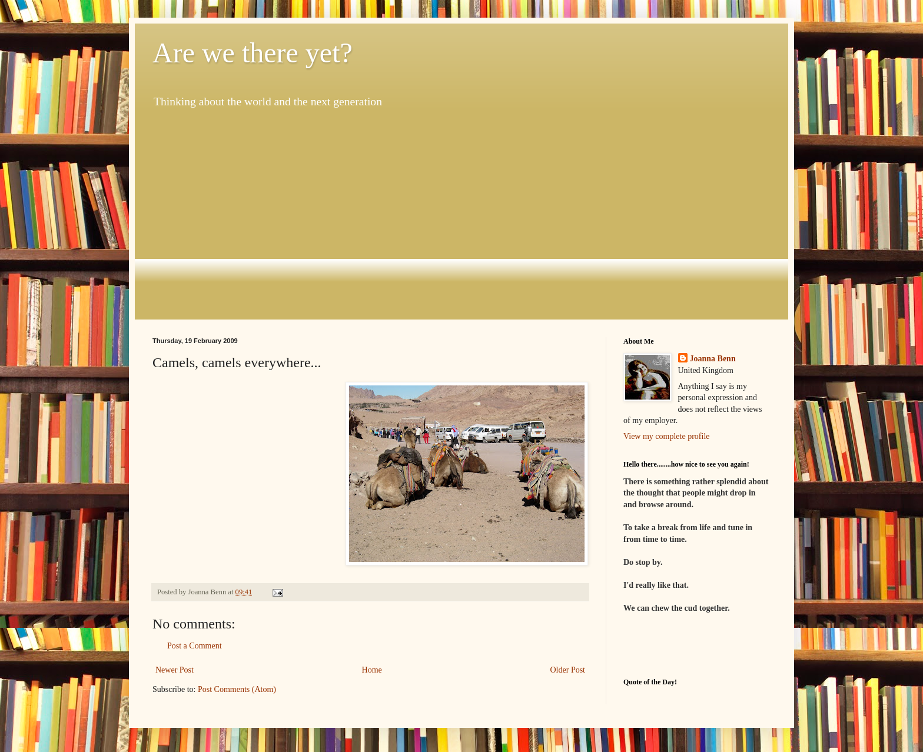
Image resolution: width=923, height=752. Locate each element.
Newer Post (174, 670)
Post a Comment (194, 645)
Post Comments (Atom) (237, 689)
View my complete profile (666, 436)
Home (372, 670)
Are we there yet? (252, 52)
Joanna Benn (713, 358)
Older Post (568, 670)
